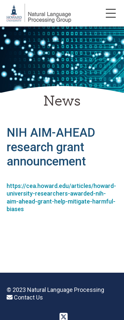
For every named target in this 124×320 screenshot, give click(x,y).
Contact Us (25, 297)
